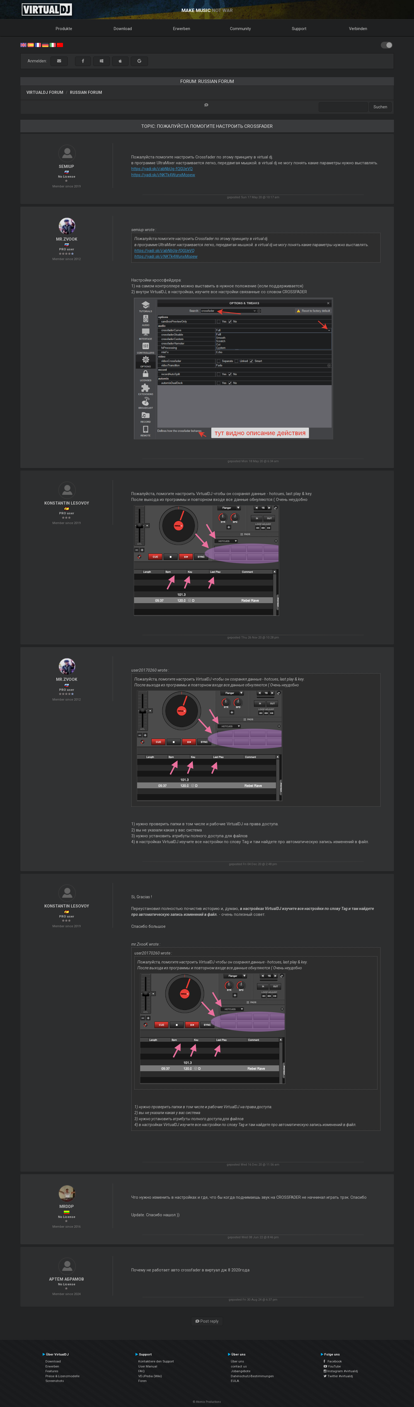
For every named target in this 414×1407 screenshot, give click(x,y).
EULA (235, 1381)
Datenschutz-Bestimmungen (252, 1376)
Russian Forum (86, 92)
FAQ (141, 1371)
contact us (239, 1366)
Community (240, 28)
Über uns (237, 1361)
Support (299, 28)
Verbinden (358, 28)
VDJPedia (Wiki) (150, 1376)
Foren (142, 1381)
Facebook (333, 1361)
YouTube (332, 1366)
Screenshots (54, 1381)
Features (51, 1371)
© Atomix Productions (207, 1402)
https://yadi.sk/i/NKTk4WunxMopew (163, 175)
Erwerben (181, 28)
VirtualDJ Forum (44, 92)
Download (123, 28)
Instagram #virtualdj (341, 1371)
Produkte (64, 28)
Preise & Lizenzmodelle (62, 1376)
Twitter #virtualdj (338, 1376)
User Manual (147, 1366)
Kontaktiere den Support (156, 1361)
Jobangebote (240, 1371)
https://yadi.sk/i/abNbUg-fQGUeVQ (162, 169)
